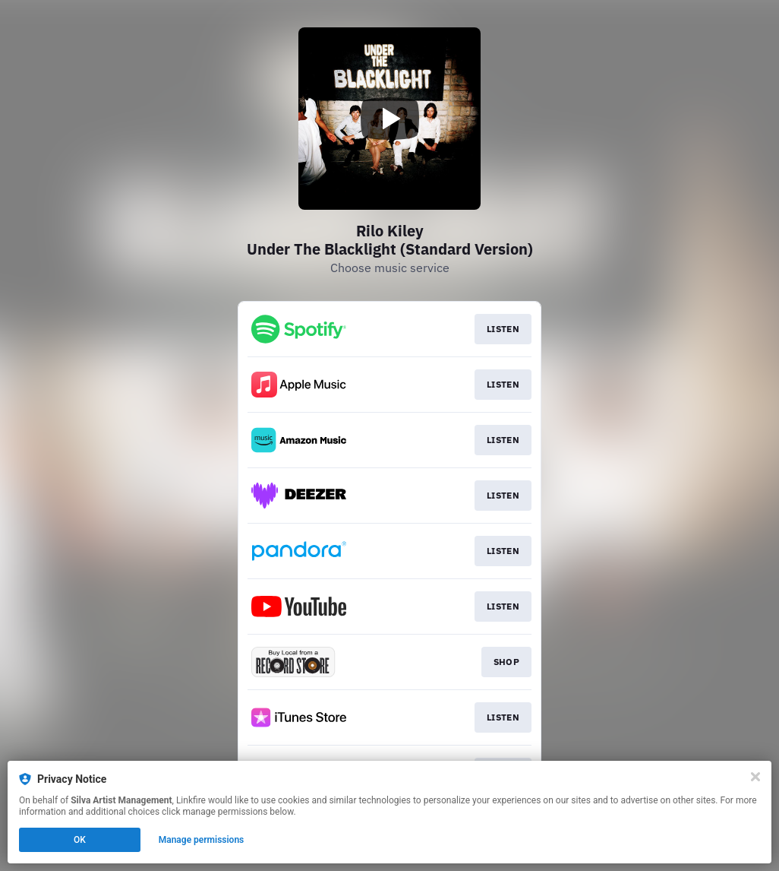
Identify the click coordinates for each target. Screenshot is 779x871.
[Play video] (389, 118)
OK (80, 840)
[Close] (755, 777)
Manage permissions (201, 840)
